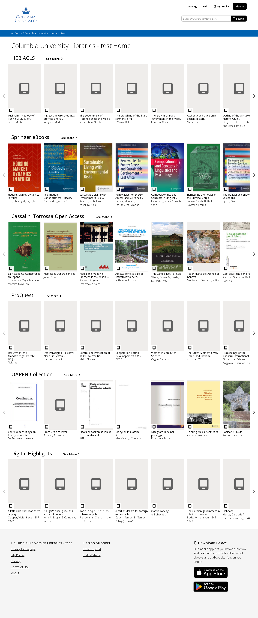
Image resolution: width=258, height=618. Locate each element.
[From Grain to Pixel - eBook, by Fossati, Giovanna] (63, 410)
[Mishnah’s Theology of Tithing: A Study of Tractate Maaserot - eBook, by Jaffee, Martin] (27, 95)
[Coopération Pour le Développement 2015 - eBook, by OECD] (135, 332)
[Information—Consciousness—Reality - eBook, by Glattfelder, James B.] (63, 174)
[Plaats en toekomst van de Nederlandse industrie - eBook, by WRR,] (99, 411)
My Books (221, 6)
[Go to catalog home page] (26, 15)
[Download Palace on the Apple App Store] (211, 571)
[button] (252, 96)
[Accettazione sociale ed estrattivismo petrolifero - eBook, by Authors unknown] (135, 253)
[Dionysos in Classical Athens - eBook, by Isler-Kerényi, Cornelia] (135, 411)
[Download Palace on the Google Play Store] (211, 587)
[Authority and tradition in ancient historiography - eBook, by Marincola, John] (206, 95)
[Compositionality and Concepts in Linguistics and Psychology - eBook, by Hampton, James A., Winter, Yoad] (171, 176)
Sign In (240, 6)
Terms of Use (20, 567)
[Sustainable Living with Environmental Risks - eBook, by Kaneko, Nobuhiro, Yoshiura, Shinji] (99, 176)
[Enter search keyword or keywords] (206, 19)
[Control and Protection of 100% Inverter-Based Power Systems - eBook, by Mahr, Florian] (99, 332)
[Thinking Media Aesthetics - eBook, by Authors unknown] (206, 410)
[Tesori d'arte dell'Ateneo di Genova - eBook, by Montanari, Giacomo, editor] (206, 253)
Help (205, 6)
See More (54, 59)
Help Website (91, 555)
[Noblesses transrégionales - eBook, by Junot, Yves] (63, 252)
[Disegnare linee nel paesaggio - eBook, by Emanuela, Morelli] (171, 411)
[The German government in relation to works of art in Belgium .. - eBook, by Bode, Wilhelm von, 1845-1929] (206, 492)
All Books (16, 33)
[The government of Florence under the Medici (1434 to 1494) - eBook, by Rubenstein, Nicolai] (99, 95)
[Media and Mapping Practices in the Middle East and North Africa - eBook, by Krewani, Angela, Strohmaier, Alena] (99, 255)
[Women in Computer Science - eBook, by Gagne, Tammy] (171, 332)
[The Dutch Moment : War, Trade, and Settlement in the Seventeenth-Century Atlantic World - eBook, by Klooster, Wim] (206, 332)
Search (238, 18)
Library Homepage (23, 549)
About (15, 573)
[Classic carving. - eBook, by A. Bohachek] (171, 489)
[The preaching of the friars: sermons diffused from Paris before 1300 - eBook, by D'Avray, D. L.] (135, 95)
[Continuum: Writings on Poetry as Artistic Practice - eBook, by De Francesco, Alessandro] (27, 411)
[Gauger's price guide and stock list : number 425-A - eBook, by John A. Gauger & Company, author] (63, 492)
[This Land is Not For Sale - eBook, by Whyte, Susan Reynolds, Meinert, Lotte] (171, 254)
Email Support (92, 549)
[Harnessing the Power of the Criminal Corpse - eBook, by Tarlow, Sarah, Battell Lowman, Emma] (206, 176)
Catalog (192, 6)
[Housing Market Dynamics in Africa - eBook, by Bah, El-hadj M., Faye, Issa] (27, 174)
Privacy (15, 561)
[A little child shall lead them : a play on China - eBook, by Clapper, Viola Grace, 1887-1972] (27, 492)
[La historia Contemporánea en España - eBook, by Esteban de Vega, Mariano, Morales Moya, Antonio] (27, 255)
